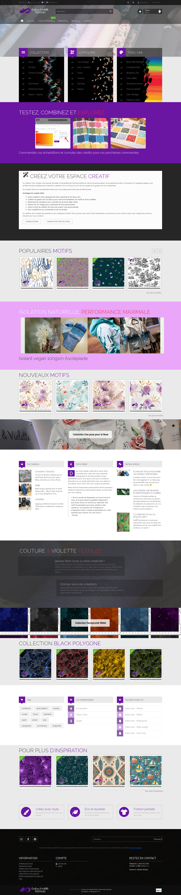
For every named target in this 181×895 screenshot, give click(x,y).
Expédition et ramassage (29, 869)
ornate (24, 714)
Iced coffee (127, 78)
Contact (87, 21)
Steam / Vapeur (31, 94)
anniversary (42, 725)
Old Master (29, 83)
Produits (63, 21)
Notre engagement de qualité (31, 876)
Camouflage (79, 62)
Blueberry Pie (128, 73)
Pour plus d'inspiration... (154, 791)
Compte (143, 2)
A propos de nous (26, 864)
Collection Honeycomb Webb (90, 623)
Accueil (31, 21)
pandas (56, 708)
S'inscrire (158, 839)
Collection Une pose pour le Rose (90, 434)
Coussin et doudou (45, 472)
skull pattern (41, 708)
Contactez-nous (25, 866)
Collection (39, 52)
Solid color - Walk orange (132, 727)
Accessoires (77, 709)
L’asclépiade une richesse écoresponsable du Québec (147, 492)
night (24, 720)
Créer (59, 866)
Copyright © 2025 (75, 889)
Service (75, 21)
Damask (77, 83)
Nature (76, 89)
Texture (76, 78)
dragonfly (57, 725)
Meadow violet (129, 100)
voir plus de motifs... (154, 293)
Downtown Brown (130, 83)
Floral (75, 73)
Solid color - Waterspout (132, 721)
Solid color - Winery (130, 709)
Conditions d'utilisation (29, 874)
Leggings (39, 499)
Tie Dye (27, 67)
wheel (34, 720)
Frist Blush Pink (129, 67)
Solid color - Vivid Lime (131, 733)
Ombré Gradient (31, 73)
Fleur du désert (129, 89)
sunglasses (26, 725)
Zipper (75, 721)
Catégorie (87, 52)
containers (26, 708)
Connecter (61, 864)
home (35, 714)
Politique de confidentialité (31, 871)
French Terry (78, 715)
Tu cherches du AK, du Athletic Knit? (144, 515)
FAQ (20, 879)
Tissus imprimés (47, 20)
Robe (37, 486)
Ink (25, 78)
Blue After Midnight (131, 62)
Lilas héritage (128, 94)
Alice (26, 62)
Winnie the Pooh (31, 89)
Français (156, 2)
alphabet (47, 714)
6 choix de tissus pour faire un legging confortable (147, 473)
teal (44, 720)
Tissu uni (135, 52)
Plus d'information (135, 848)
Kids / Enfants (79, 67)
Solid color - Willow (130, 715)
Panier (151, 11)
